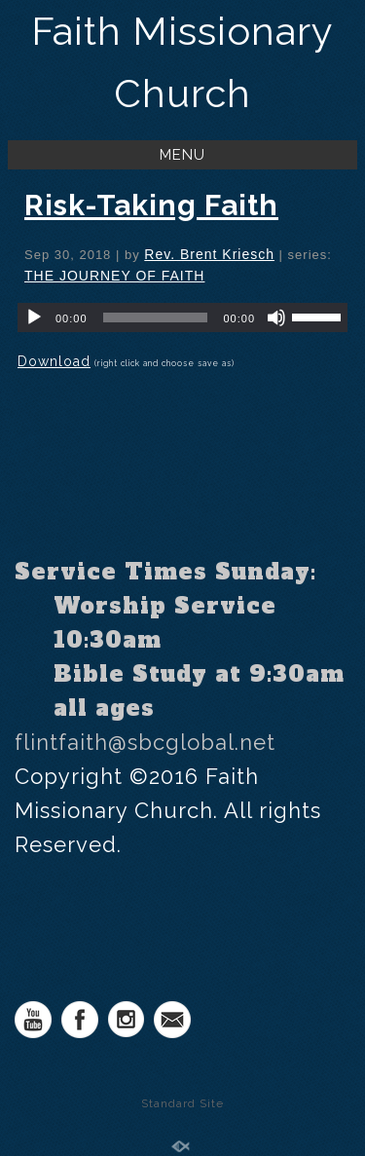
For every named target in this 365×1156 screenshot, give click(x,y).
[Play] (34, 317)
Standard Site (182, 1103)
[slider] (155, 317)
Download (54, 361)
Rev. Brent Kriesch (209, 254)
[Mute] (276, 317)
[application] (182, 317)
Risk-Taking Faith (151, 205)
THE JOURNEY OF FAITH (114, 275)
